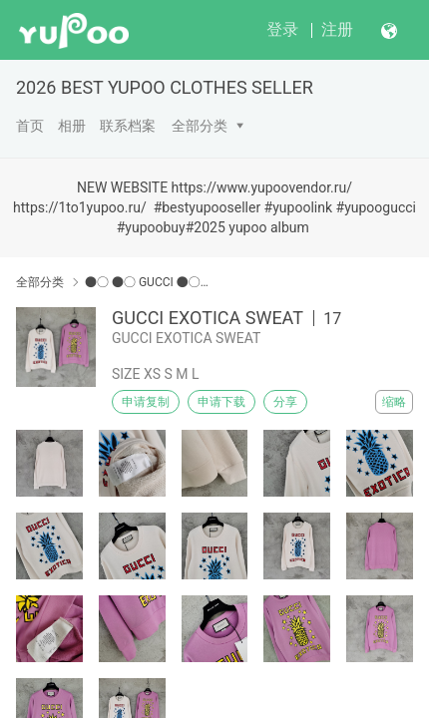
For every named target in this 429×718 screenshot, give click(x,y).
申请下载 (221, 402)
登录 (282, 29)
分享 (285, 402)
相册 (72, 126)
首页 (30, 126)
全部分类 (199, 126)
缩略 (394, 402)
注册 (337, 29)
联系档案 (128, 126)
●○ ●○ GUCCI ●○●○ (147, 282)
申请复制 (146, 402)
